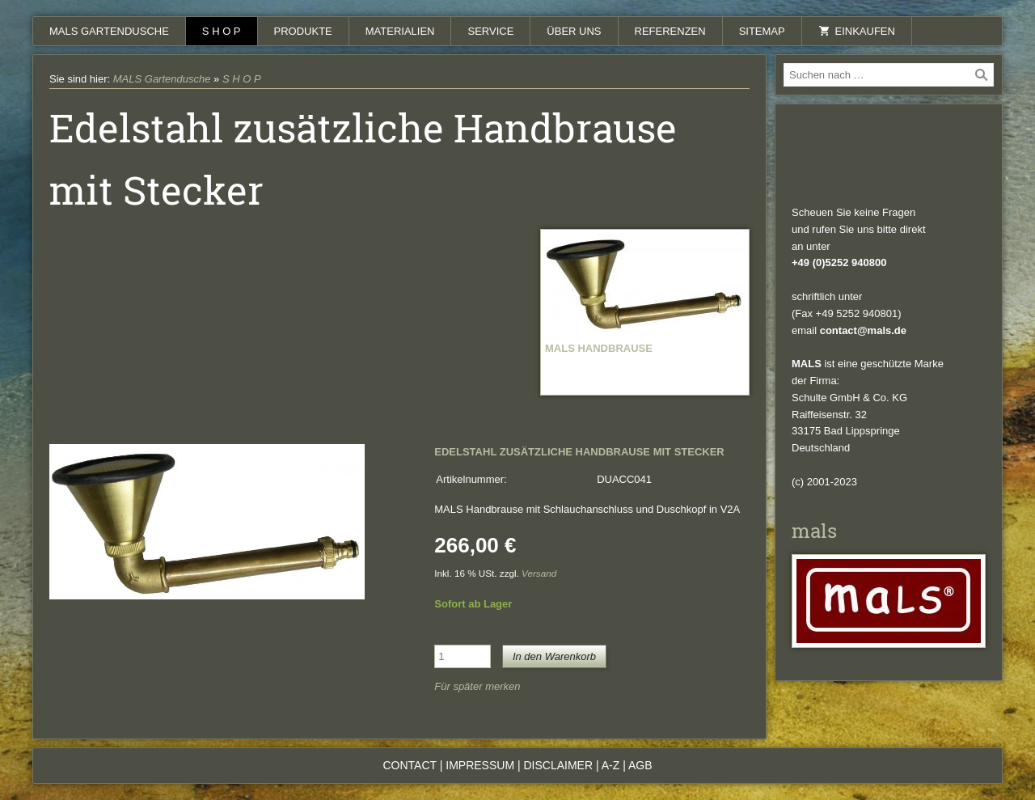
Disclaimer (558, 765)
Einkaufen (856, 31)
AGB (640, 765)
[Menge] (462, 656)
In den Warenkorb (554, 656)
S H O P (221, 31)
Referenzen (670, 31)
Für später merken (477, 686)
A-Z (611, 765)
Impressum (480, 765)
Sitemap (762, 31)
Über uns (574, 31)
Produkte (303, 31)
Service (490, 31)
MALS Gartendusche (109, 31)
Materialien (400, 31)
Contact (409, 765)
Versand (539, 573)
